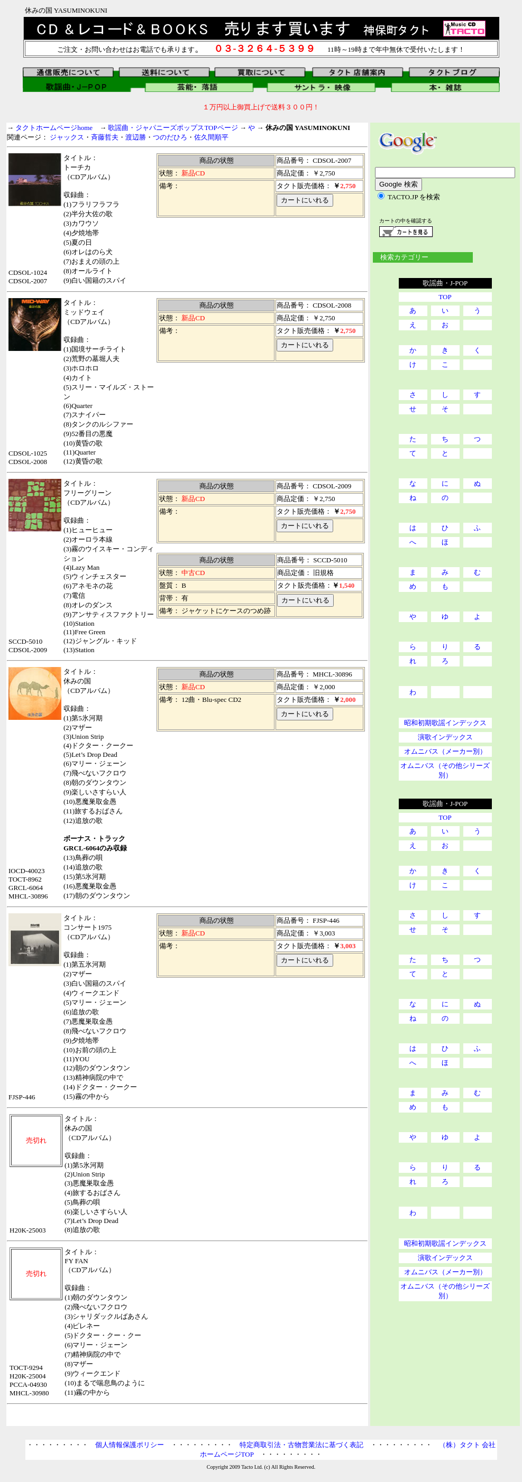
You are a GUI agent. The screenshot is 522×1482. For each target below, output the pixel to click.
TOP (444, 297)
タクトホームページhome (54, 128)
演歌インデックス (445, 737)
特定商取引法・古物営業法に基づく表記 (301, 1445)
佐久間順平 (211, 137)
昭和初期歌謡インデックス (445, 723)
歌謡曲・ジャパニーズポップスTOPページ (172, 128)
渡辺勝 (135, 137)
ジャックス (67, 137)
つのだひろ (170, 137)
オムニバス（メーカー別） (445, 751)
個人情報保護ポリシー (129, 1445)
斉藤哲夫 (104, 137)
